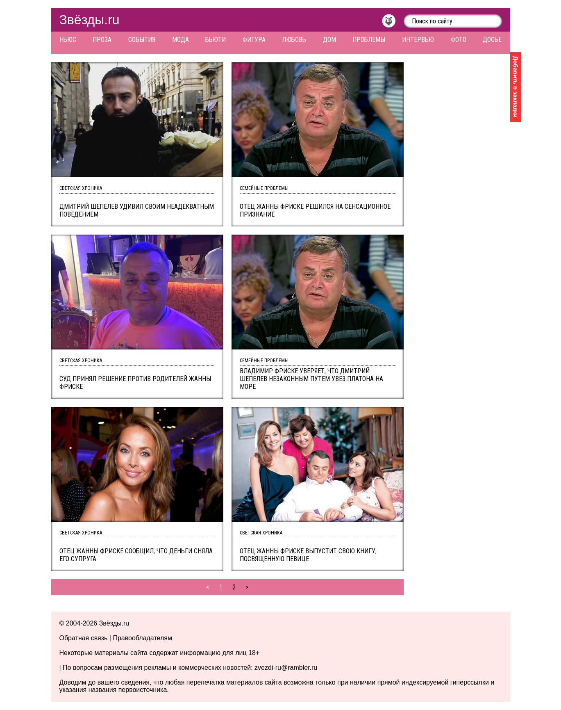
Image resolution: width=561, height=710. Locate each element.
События (141, 39)
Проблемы (368, 39)
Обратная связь (83, 638)
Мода (180, 39)
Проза (102, 39)
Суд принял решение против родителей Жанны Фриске (135, 382)
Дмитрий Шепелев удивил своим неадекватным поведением (136, 210)
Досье (492, 39)
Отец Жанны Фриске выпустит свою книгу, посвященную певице (308, 555)
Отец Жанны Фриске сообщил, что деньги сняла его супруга (136, 555)
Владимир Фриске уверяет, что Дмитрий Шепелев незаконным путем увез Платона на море (311, 378)
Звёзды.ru (89, 19)
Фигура (254, 39)
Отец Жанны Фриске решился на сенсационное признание (315, 210)
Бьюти (215, 39)
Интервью (418, 39)
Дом (329, 39)
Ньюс (67, 39)
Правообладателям (142, 638)
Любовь (294, 39)
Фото (458, 39)
